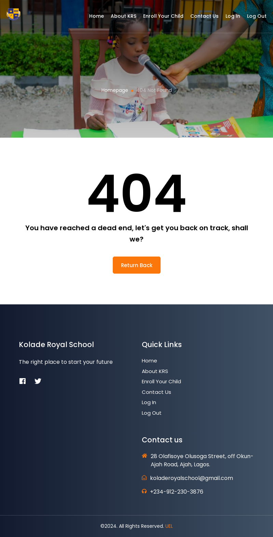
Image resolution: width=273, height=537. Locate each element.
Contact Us (200, 18)
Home (92, 18)
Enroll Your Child (159, 18)
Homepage (114, 90)
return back (136, 265)
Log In (228, 18)
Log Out (252, 18)
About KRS (119, 18)
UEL (169, 526)
